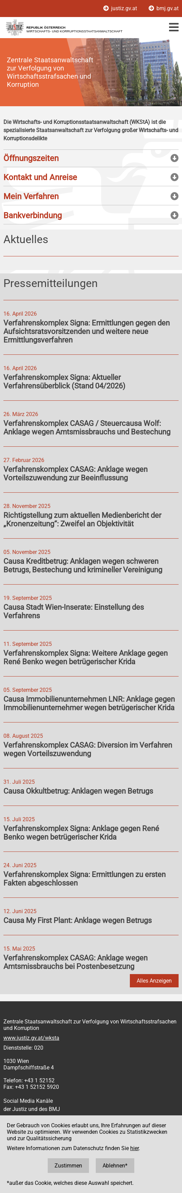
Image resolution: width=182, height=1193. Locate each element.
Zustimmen (68, 1165)
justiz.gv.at (120, 8)
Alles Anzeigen (154, 980)
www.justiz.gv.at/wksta (31, 1038)
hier (134, 1148)
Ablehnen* (115, 1165)
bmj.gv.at (164, 8)
